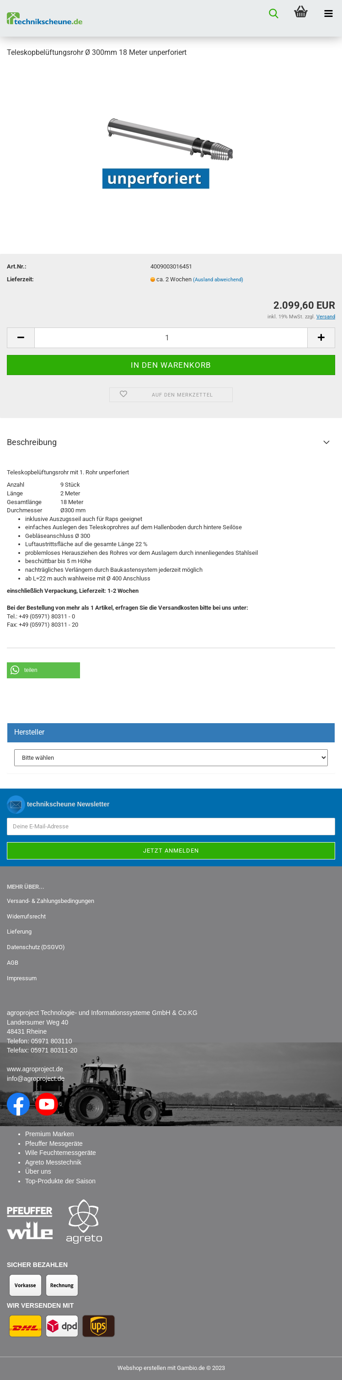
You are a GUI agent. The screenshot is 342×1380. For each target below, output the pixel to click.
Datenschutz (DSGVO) (36, 947)
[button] (43, 670)
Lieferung (19, 931)
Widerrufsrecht (26, 916)
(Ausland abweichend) (218, 280)
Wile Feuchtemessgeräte (60, 1152)
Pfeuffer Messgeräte (54, 1143)
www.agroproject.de (35, 1069)
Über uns (38, 1171)
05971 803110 (51, 1041)
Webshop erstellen (142, 1367)
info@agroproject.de (35, 1078)
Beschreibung (32, 442)
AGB (12, 962)
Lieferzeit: (20, 279)
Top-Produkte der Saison (60, 1181)
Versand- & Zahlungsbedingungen (50, 900)
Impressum (22, 978)
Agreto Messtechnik (53, 1162)
